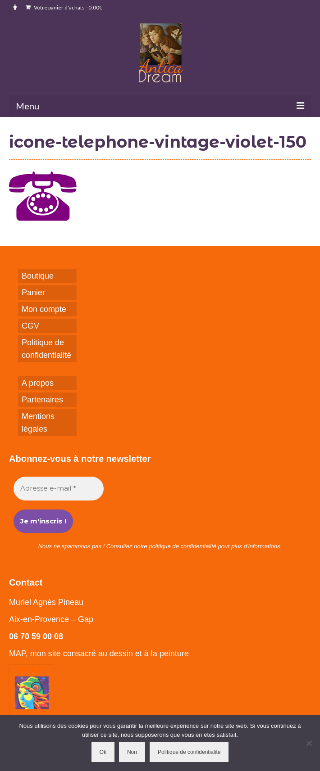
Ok (103, 752)
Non (132, 752)
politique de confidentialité (182, 546)
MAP (17, 653)
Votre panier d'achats (64, 7)
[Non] (308, 743)
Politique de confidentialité (189, 752)
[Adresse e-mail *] (59, 488)
